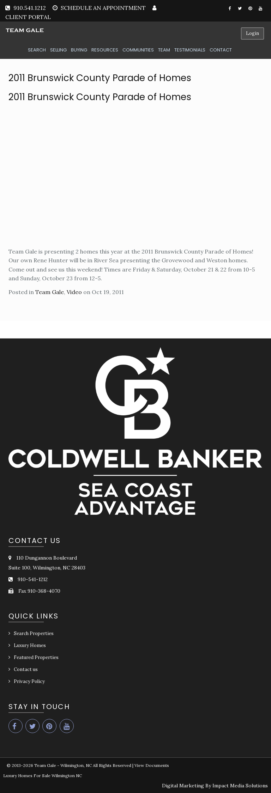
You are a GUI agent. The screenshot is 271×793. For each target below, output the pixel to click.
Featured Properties (36, 657)
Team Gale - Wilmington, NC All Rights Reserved (82, 765)
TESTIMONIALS (189, 50)
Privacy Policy (29, 681)
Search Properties (34, 633)
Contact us (26, 669)
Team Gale (49, 291)
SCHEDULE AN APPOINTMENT (103, 7)
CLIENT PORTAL (28, 16)
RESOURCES (104, 50)
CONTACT (221, 50)
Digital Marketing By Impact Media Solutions (215, 785)
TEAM (164, 50)
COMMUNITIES (138, 50)
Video (74, 291)
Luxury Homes (30, 645)
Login (252, 33)
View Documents (151, 765)
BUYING (79, 50)
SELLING (58, 50)
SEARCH (37, 50)
